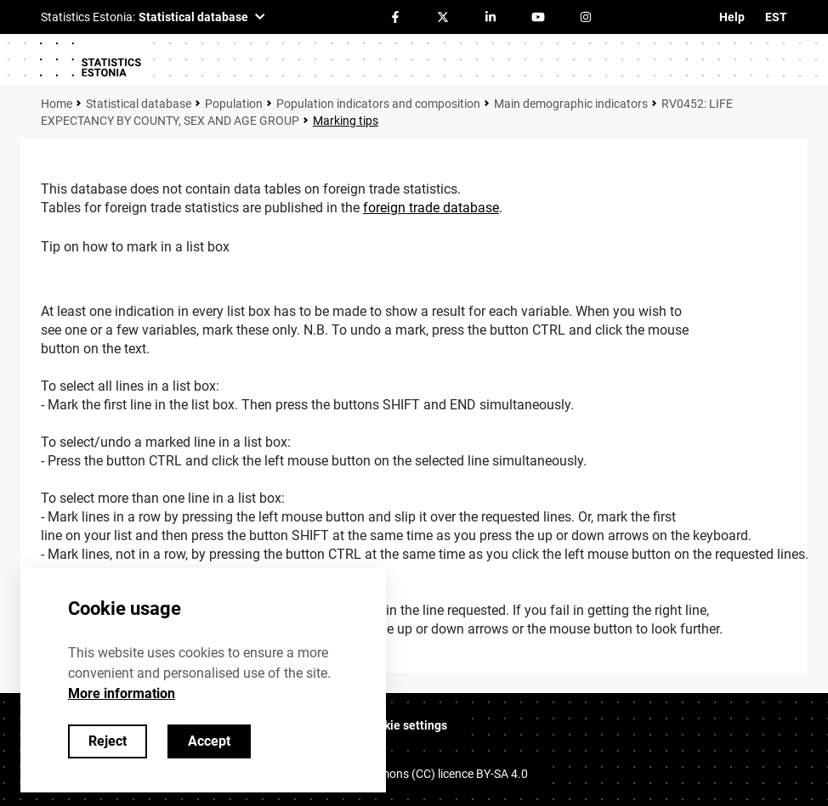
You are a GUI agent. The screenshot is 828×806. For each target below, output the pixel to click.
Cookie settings (405, 725)
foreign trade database (431, 208)
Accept (209, 741)
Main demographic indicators (571, 103)
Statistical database (138, 103)
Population (234, 103)
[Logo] (90, 59)
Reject (107, 741)
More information (121, 693)
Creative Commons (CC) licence (418, 774)
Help (732, 17)
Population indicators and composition (378, 103)
